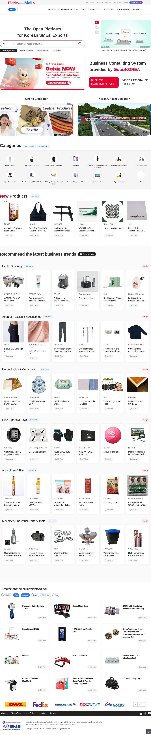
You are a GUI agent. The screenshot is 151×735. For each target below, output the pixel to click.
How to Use (90, 2)
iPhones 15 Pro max (26, 51)
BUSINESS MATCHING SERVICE (103, 82)
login (126, 2)
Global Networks (123, 9)
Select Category (87, 254)
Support (137, 9)
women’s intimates (42, 51)
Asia (16, 595)
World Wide (6, 595)
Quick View (9, 235)
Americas (25, 595)
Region (115, 2)
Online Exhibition (69, 9)
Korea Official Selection (91, 9)
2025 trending (56, 51)
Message (108, 2)
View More (35, 196)
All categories (53, 9)
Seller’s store (109, 9)
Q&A (121, 2)
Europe (35, 595)
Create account (136, 2)
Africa (56, 595)
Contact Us (99, 2)
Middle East (45, 595)
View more (29, 266)
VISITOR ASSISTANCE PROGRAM (135, 82)
